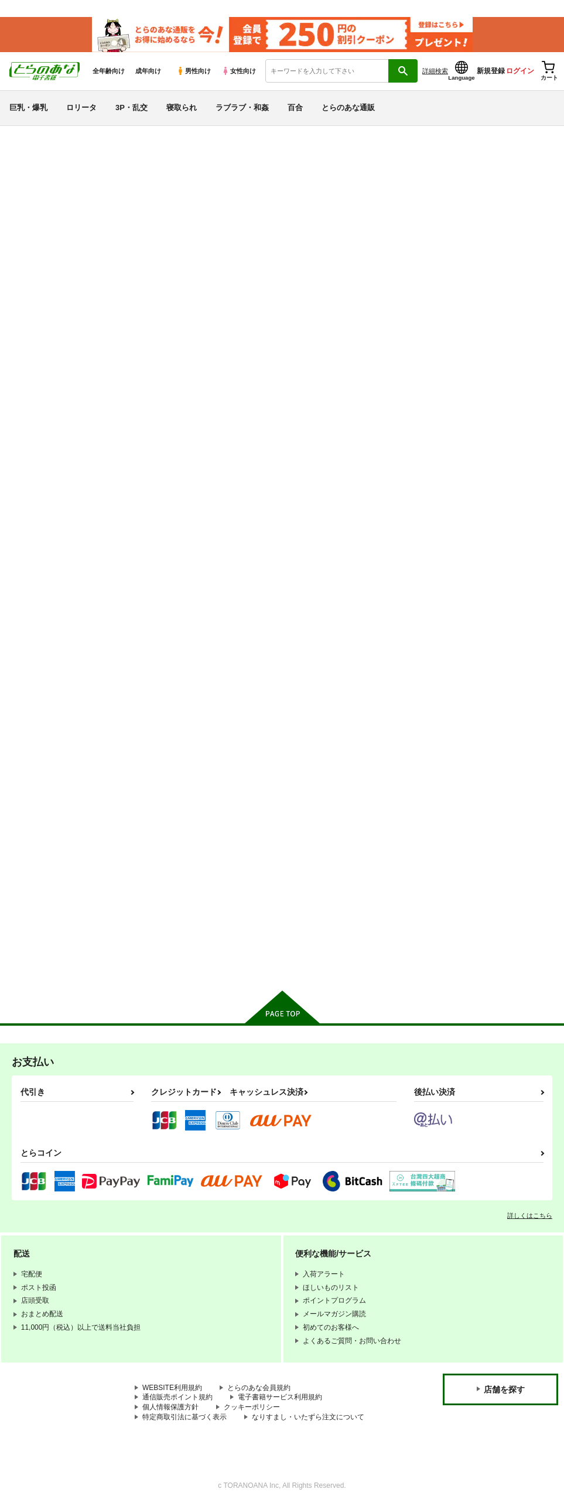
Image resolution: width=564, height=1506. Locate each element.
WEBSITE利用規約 (172, 1387)
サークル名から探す (58, 363)
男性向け (193, 71)
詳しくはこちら (529, 1214)
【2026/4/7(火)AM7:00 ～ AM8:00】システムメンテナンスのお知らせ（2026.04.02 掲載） (316, 143)
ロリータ (81, 107)
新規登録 (491, 71)
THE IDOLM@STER (58, 795)
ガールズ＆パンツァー (63, 857)
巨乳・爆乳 (28, 107)
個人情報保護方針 (170, 1406)
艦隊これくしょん (53, 753)
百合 (295, 107)
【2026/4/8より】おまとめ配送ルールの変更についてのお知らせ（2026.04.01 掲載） (308, 179)
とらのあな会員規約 (258, 1387)
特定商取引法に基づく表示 (184, 1416)
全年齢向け (109, 70)
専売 (25, 202)
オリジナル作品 (48, 691)
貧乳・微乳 (39, 485)
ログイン (520, 71)
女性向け (238, 71)
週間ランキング (48, 283)
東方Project (40, 898)
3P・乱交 (131, 107)
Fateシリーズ (44, 711)
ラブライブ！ (44, 815)
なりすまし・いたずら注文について (308, 1416)
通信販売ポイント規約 (177, 1397)
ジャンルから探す (53, 384)
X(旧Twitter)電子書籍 (59, 958)
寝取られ (181, 107)
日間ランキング (48, 262)
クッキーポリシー (252, 1406)
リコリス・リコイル (58, 836)
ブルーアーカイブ (53, 732)
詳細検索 (435, 70)
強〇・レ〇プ (44, 568)
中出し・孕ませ (48, 527)
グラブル (34, 877)
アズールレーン (48, 773)
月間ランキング (48, 303)
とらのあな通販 (348, 107)
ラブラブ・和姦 (242, 107)
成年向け (148, 70)
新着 (25, 181)
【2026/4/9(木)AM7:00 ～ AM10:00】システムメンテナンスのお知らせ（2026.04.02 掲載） (318, 161)
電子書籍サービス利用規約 (280, 1397)
